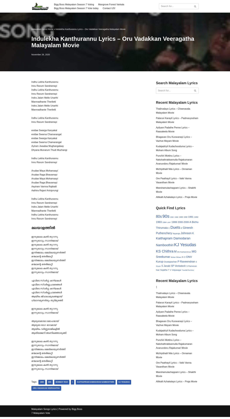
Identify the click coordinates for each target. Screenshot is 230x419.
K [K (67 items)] (193, 234)
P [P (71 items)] (178, 262)
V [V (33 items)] (170, 271)
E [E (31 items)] (181, 229)
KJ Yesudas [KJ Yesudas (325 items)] (185, 245)
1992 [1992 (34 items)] (196, 218)
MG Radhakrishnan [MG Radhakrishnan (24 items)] (184, 253)
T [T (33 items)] (168, 271)
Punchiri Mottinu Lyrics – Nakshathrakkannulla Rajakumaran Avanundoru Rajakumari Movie (174, 160)
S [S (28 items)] (196, 263)
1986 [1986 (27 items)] (176, 218)
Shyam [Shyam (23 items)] (158, 267)
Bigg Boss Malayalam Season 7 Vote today (76, 8)
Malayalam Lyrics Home (42, 29)
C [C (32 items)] (169, 229)
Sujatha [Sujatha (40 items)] (164, 271)
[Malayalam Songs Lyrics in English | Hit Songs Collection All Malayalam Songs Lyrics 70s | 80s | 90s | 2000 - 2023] (40, 6)
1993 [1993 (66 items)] (159, 222)
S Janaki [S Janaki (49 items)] (165, 267)
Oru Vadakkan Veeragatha (46, 390)
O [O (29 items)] (184, 258)
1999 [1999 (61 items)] (174, 222)
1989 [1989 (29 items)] (181, 218)
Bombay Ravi (62, 384)
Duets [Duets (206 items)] (175, 228)
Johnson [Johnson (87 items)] (186, 234)
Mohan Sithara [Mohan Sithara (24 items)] (176, 258)
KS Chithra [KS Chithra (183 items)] (164, 252)
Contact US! (109, 8)
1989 (42, 384)
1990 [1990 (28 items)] (186, 218)
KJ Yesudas (124, 384)
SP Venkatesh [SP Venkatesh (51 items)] (178, 267)
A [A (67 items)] (190, 222)
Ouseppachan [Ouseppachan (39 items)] (170, 263)
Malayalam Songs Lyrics (44, 411)
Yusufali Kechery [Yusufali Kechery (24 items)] (188, 271)
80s (49, 384)
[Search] (175, 6)
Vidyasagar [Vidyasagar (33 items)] (176, 271)
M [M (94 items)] (175, 252)
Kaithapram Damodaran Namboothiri (95, 384)
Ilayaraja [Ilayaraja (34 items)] (176, 234)
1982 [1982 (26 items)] (172, 218)
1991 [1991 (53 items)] (190, 217)
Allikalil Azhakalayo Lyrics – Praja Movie (176, 198)
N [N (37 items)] (182, 258)
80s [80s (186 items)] (159, 217)
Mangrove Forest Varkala (111, 4)
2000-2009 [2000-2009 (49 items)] (183, 223)
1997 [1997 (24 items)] (169, 223)
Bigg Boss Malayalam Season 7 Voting (74, 4)
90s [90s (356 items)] (166, 216)
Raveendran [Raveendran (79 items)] (187, 262)
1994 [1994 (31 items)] (164, 223)
